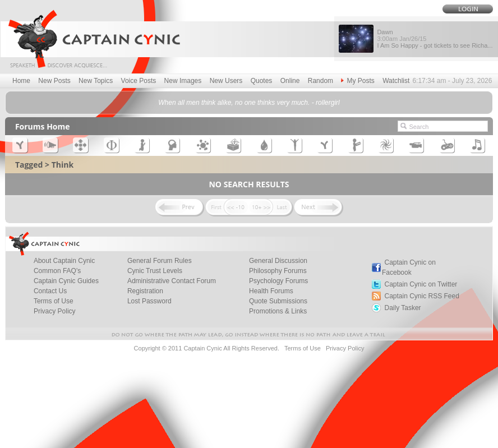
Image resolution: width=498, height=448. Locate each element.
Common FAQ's (57, 271)
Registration (145, 291)
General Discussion (278, 261)
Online (290, 81)
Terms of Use (53, 301)
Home (21, 81)
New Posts (54, 81)
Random (320, 81)
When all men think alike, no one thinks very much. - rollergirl (248, 103)
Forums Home (42, 126)
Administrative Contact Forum (171, 281)
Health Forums (271, 291)
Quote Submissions (278, 301)
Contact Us (50, 291)
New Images (183, 81)
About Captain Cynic (64, 261)
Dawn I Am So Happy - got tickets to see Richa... (434, 39)
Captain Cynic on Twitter (420, 284)
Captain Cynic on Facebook (409, 267)
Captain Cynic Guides (66, 281)
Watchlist (395, 81)
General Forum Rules (159, 261)
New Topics (96, 81)
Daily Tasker (402, 308)
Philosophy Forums (278, 271)
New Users (226, 81)
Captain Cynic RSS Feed (421, 296)
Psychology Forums (278, 281)
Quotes (262, 81)
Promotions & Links (278, 311)
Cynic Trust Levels (154, 271)
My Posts (357, 81)
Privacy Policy (55, 311)
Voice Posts (138, 81)
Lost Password (149, 301)
